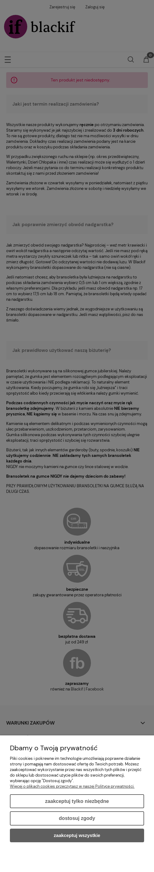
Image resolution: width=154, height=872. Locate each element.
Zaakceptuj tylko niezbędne (77, 801)
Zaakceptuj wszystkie (77, 835)
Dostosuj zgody (77, 818)
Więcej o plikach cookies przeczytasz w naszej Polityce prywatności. (72, 786)
